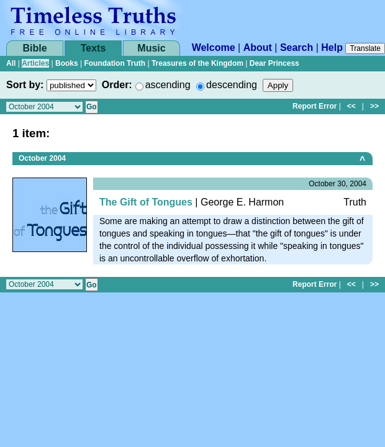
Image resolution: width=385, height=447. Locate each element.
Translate (365, 48)
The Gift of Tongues (145, 202)
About (257, 47)
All (11, 63)
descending (231, 84)
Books (66, 63)
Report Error (314, 106)
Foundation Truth (114, 63)
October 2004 (42, 158)
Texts (93, 48)
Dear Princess (274, 63)
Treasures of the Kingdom (197, 63)
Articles (35, 63)
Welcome (213, 47)
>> (374, 106)
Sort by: (24, 84)
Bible (34, 48)
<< (351, 106)
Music (151, 48)
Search (296, 47)
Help (332, 47)
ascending (168, 84)
